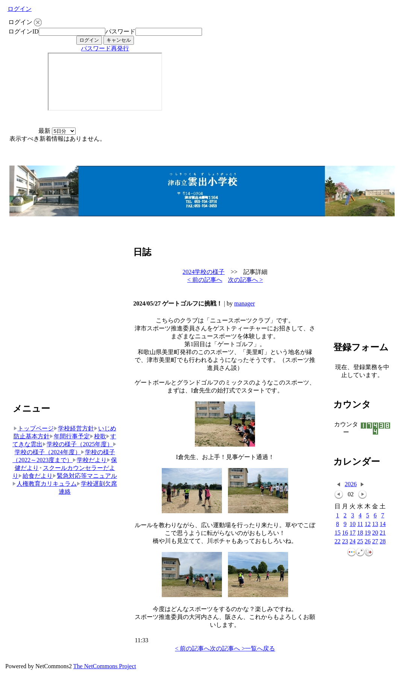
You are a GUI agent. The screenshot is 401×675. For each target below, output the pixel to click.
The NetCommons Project (104, 666)
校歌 (98, 436)
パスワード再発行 (105, 48)
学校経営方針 (74, 428)
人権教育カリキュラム (44, 483)
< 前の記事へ (204, 280)
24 (352, 541)
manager (244, 303)
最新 (57, 131)
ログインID (23, 31)
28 (383, 541)
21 (383, 533)
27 (375, 541)
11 (360, 524)
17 (352, 533)
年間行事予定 (70, 436)
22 (337, 541)
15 (337, 533)
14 (383, 524)
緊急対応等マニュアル (85, 476)
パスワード (120, 31)
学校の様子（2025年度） (78, 444)
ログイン (20, 9)
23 (345, 541)
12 (368, 524)
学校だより (90, 460)
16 (345, 533)
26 (368, 541)
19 (368, 533)
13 (375, 524)
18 (360, 533)
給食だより (35, 476)
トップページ (34, 428)
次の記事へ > (245, 280)
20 (375, 533)
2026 (351, 484)
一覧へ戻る (260, 648)
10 (352, 524)
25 (360, 541)
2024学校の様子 (203, 272)
